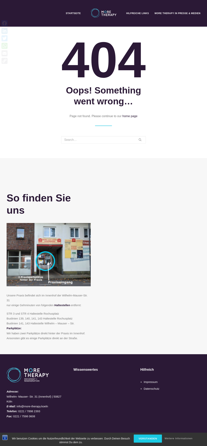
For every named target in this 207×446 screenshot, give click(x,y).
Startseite (73, 13)
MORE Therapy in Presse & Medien (177, 13)
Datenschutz (151, 388)
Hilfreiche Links (137, 13)
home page (129, 116)
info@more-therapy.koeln (32, 406)
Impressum (151, 381)
